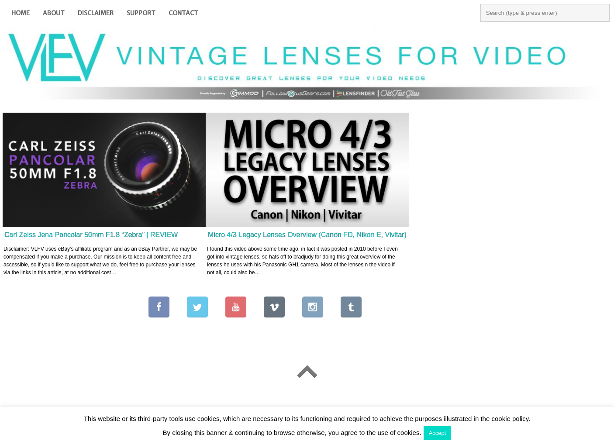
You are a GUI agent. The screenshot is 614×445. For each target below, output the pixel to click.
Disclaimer (96, 13)
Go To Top (307, 372)
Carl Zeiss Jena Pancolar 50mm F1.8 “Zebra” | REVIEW (91, 234)
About (54, 13)
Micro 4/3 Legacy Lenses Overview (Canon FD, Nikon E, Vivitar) (307, 234)
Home (20, 13)
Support (141, 13)
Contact (183, 13)
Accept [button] (437, 433)
